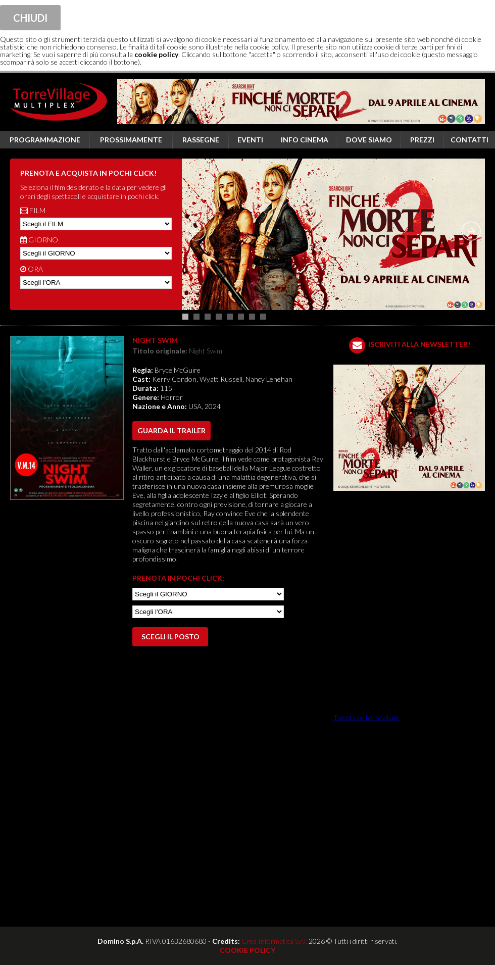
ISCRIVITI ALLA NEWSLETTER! (419, 344)
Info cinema (304, 139)
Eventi (250, 139)
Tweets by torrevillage (366, 717)
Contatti (469, 139)
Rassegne (200, 139)
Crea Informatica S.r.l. (274, 941)
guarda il (171, 430)
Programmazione (45, 139)
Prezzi (422, 139)
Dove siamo (369, 139)
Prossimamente (131, 139)
